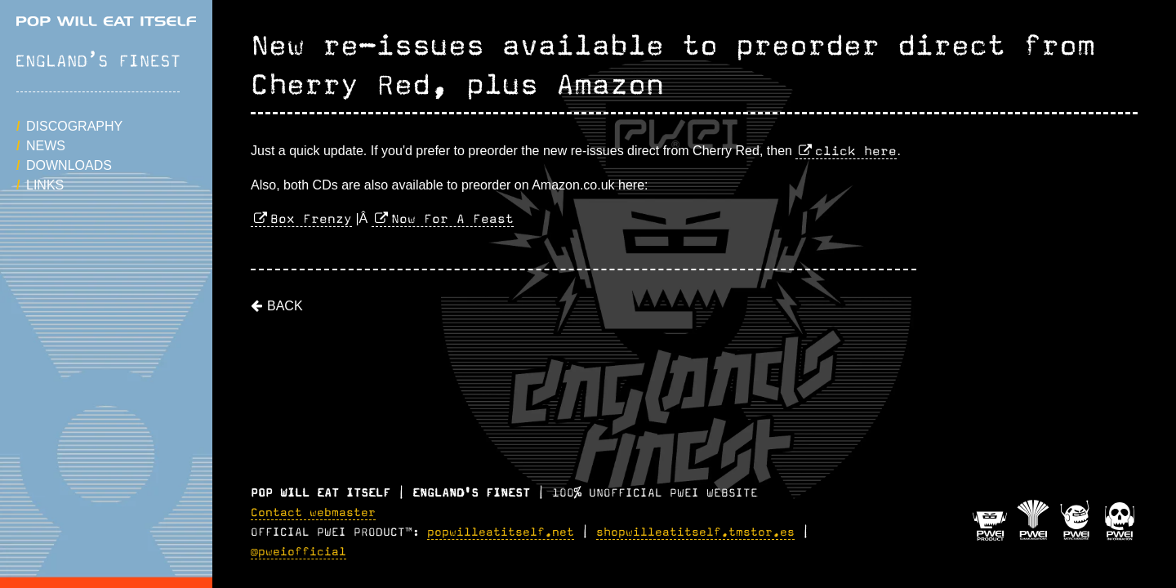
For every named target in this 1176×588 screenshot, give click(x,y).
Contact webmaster (313, 512)
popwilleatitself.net (500, 532)
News (45, 146)
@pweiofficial (298, 552)
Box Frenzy (311, 219)
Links (45, 185)
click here (856, 151)
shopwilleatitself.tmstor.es (695, 532)
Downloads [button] (69, 165)
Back (285, 306)
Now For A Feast (452, 219)
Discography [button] (74, 126)
